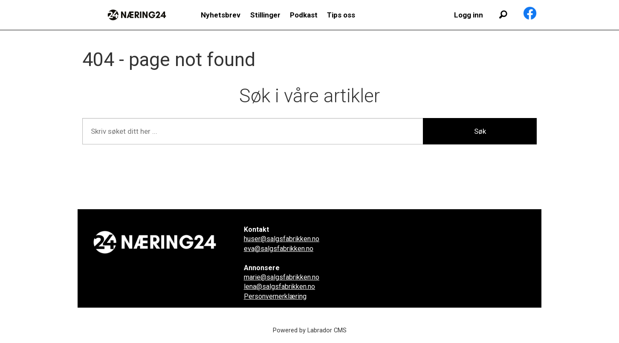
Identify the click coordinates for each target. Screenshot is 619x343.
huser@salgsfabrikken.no (281, 239)
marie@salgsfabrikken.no (281, 277)
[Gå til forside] (136, 14)
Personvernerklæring (275, 296)
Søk (480, 131)
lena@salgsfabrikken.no (279, 286)
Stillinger (265, 15)
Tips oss (341, 15)
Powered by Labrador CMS (310, 330)
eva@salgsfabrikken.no (278, 249)
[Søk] (503, 15)
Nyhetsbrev (220, 15)
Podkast (304, 15)
